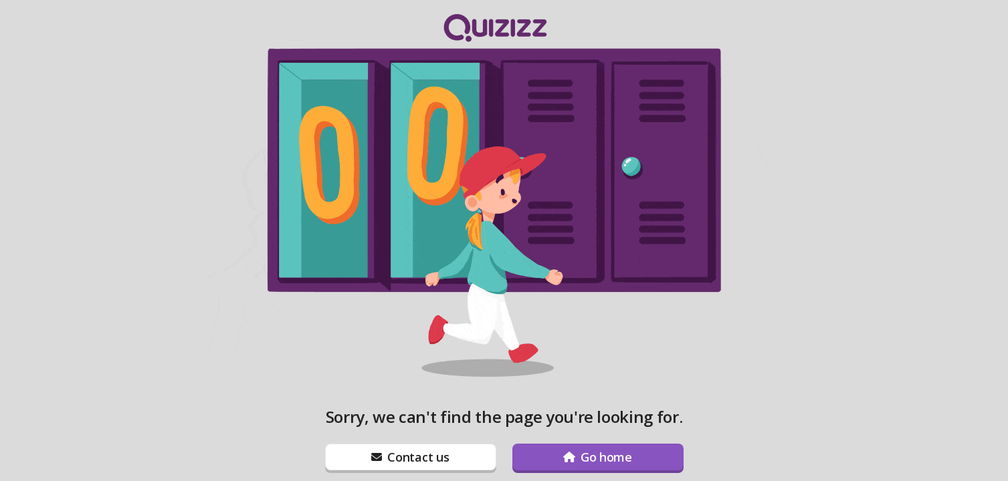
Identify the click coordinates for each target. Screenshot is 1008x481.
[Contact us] (410, 457)
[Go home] (598, 457)
